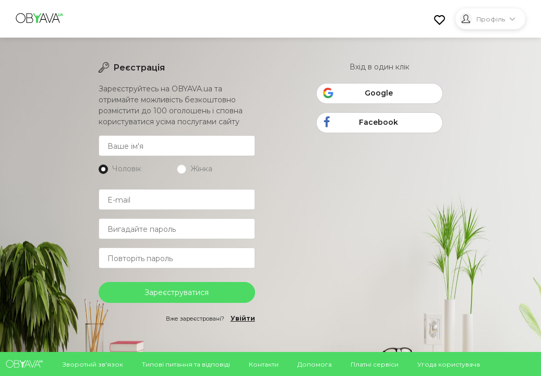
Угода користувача (448, 364)
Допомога (314, 364)
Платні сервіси (375, 364)
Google (358, 94)
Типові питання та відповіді (186, 364)
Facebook (359, 123)
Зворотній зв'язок (93, 364)
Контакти (264, 364)
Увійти (243, 319)
